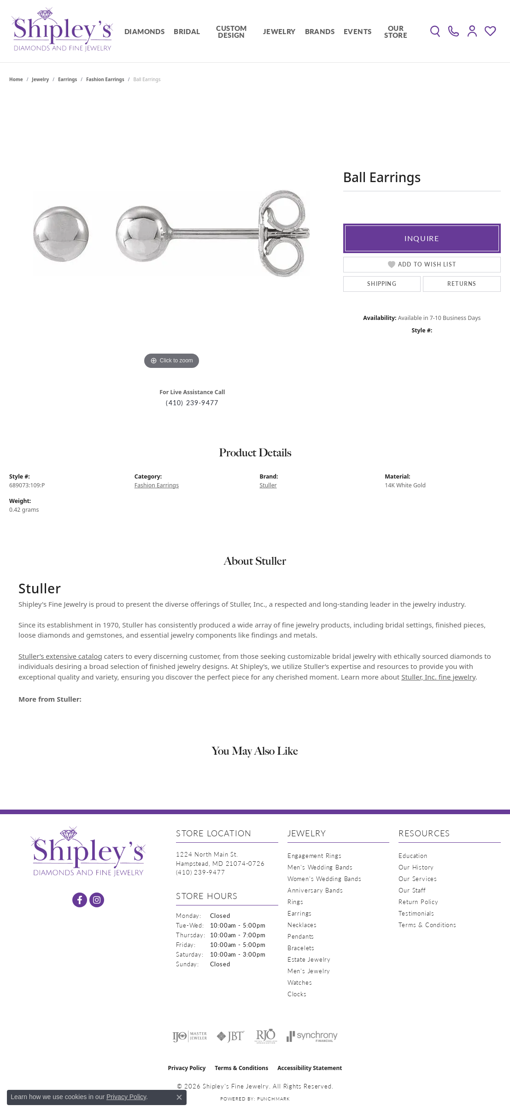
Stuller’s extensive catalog (60, 656)
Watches (299, 982)
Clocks (297, 993)
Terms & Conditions (427, 924)
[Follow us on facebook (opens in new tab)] (79, 900)
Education (413, 855)
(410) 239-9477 (192, 402)
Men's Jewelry (308, 970)
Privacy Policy (187, 1068)
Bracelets (301, 947)
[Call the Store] (200, 872)
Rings (295, 901)
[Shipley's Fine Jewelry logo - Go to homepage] (62, 31)
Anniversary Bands (315, 890)
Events (357, 31)
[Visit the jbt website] (231, 1036)
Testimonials (416, 913)
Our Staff (412, 890)
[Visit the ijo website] (189, 1036)
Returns (461, 284)
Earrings (67, 79)
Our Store (395, 31)
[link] (453, 31)
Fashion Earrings (105, 79)
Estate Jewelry (309, 959)
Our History (416, 867)
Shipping (382, 284)
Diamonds (144, 31)
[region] (171, 233)
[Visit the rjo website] (265, 1036)
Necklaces (302, 924)
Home (16, 79)
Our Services (418, 878)
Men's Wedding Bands (320, 867)
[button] (435, 31)
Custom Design (231, 31)
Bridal (187, 31)
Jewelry (279, 31)
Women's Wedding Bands (324, 878)
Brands (319, 31)
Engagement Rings (314, 855)
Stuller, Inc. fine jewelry (438, 676)
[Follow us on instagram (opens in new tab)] (96, 900)
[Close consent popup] (179, 1097)
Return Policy (418, 901)
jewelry (40, 79)
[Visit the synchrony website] (312, 1036)
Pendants (300, 936)
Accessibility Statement (309, 1068)
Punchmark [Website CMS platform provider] (273, 1098)
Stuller (268, 485)
